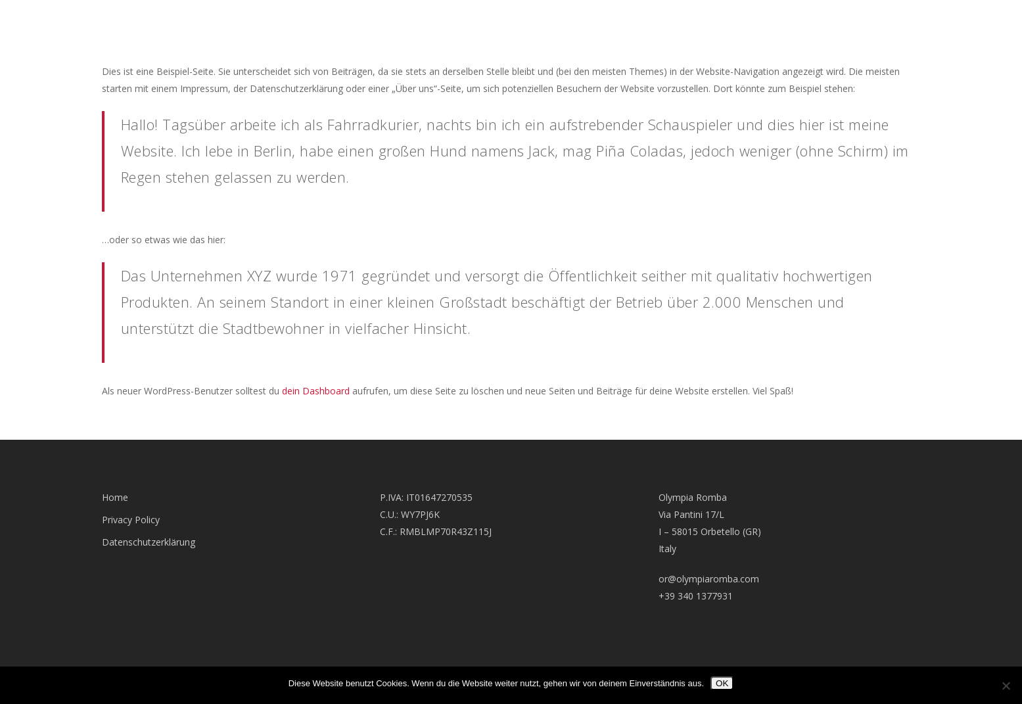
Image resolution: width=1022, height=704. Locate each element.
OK (722, 683)
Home (115, 497)
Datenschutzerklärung (148, 542)
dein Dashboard (316, 391)
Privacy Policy (131, 519)
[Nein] (1005, 685)
